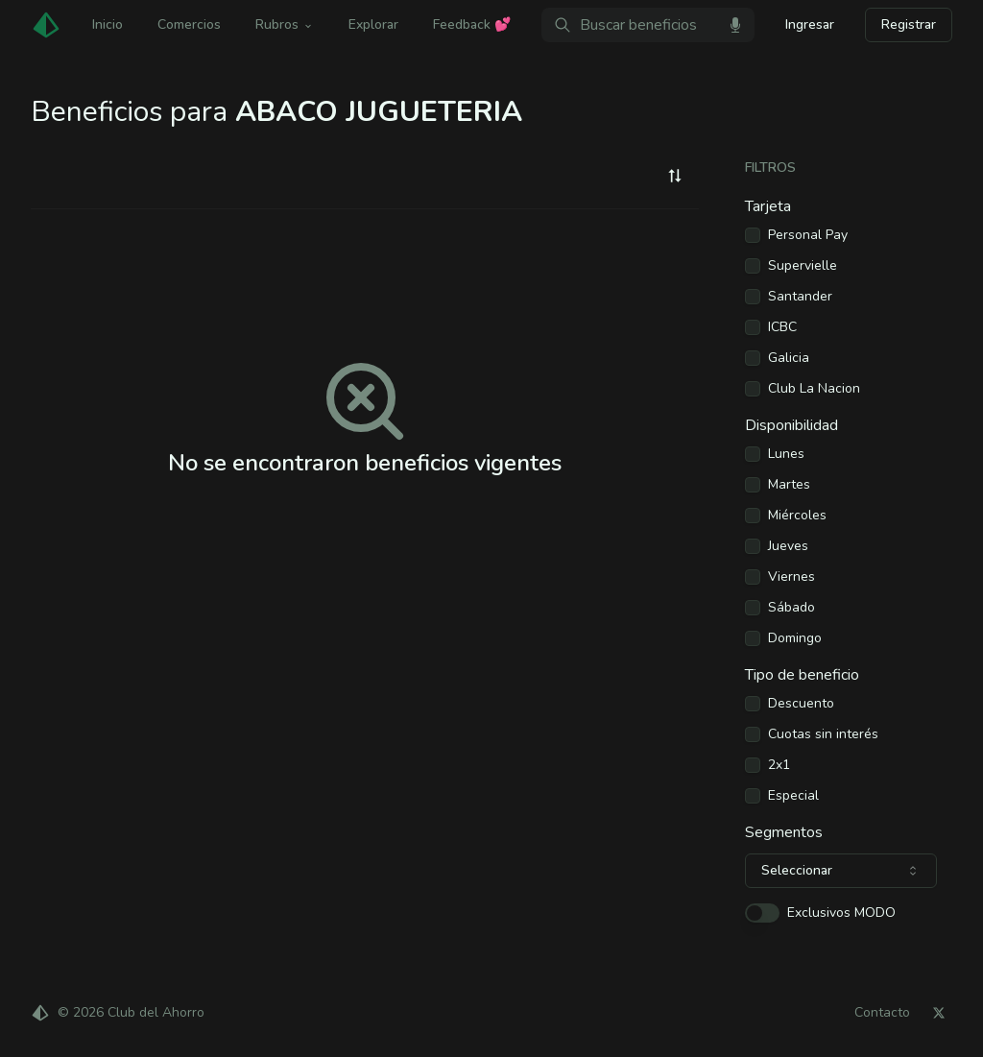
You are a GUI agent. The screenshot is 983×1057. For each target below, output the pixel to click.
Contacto (882, 1013)
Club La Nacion (814, 388)
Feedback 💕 (472, 24)
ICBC (782, 327)
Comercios (189, 24)
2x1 (779, 765)
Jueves (788, 546)
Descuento (801, 703)
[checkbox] (752, 235)
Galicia (788, 358)
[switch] (762, 913)
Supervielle (802, 266)
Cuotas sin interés (823, 734)
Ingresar (809, 24)
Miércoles (797, 515)
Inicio (107, 24)
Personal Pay (808, 235)
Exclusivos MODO (841, 913)
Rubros (284, 24)
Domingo (795, 638)
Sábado (791, 607)
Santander (800, 296)
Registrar (908, 24)
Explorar (373, 24)
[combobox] (675, 175)
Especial (793, 796)
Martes (789, 484)
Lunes (786, 454)
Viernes (791, 577)
